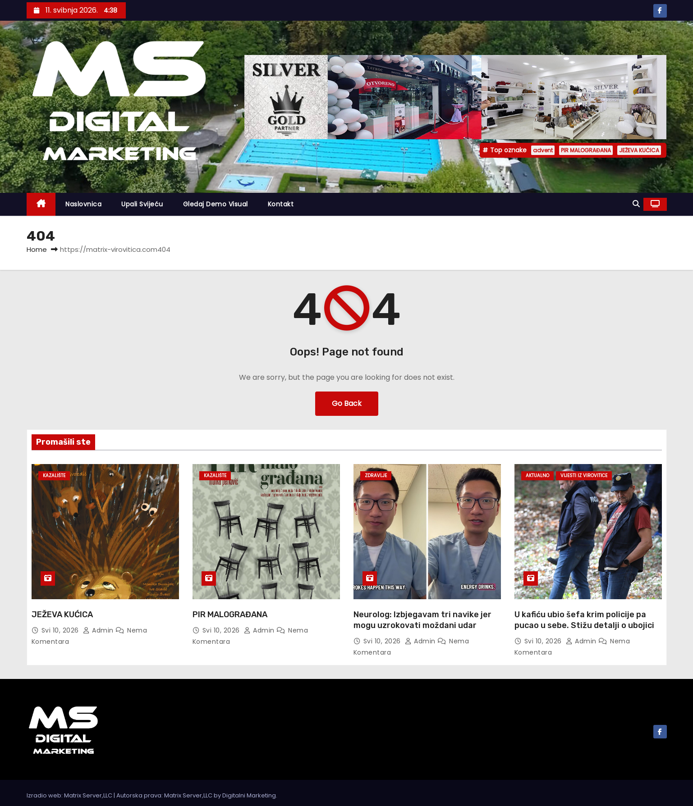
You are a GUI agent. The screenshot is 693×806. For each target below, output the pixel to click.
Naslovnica (83, 204)
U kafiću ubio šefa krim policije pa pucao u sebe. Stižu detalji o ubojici (584, 620)
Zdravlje (376, 475)
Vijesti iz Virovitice (583, 475)
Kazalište (54, 475)
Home (37, 249)
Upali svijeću (142, 204)
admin (99, 630)
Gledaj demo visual (215, 204)
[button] (636, 204)
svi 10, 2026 (61, 630)
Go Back (347, 403)
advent (543, 150)
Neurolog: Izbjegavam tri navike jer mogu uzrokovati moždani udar (422, 620)
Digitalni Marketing (249, 795)
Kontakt (281, 204)
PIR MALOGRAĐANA (586, 150)
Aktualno (537, 475)
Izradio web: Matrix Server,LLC (70, 795)
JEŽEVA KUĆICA (639, 150)
